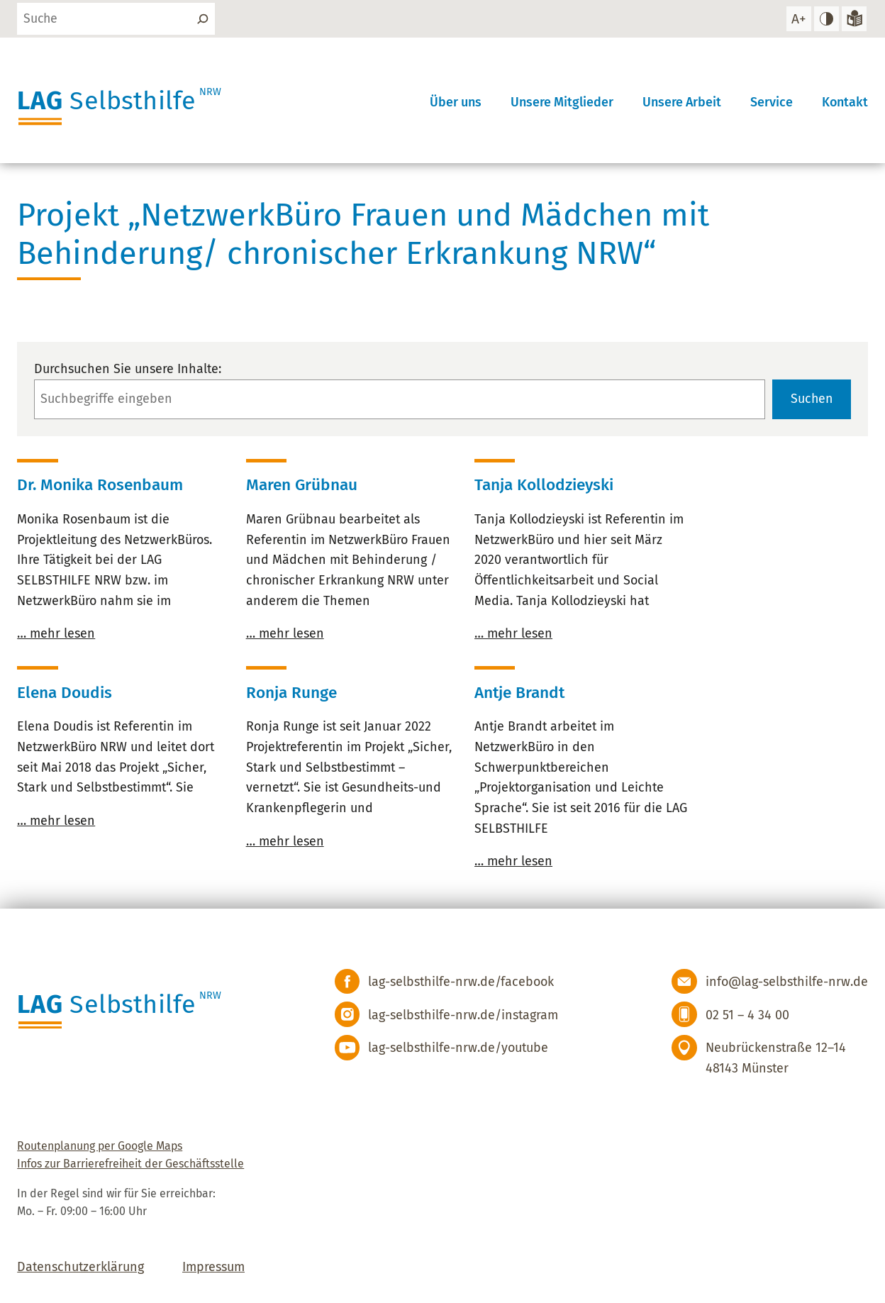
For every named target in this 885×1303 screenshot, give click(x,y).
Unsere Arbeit (681, 101)
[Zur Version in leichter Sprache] (854, 19)
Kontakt (845, 101)
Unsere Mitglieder (562, 101)
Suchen (811, 399)
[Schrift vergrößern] (798, 19)
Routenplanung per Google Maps (99, 1146)
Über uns (456, 101)
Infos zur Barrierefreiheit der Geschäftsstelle (130, 1164)
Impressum (213, 1267)
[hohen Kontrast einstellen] (826, 19)
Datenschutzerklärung (80, 1267)
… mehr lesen (56, 634)
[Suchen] (204, 19)
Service (771, 101)
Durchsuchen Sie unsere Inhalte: (127, 369)
